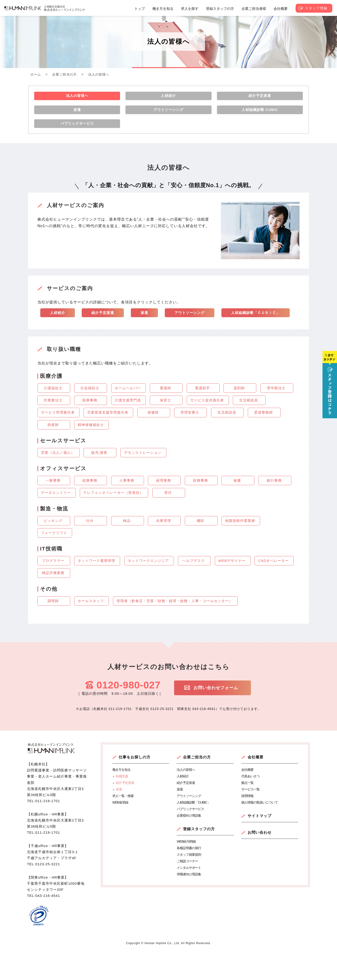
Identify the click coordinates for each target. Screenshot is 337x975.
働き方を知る (121, 794)
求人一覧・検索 (123, 820)
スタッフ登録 (316, 8)
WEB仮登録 (120, 827)
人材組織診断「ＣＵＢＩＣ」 (76, 336)
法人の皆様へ (186, 794)
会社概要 (256, 781)
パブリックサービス (190, 833)
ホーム (35, 74)
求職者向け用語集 (189, 898)
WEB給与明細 (186, 866)
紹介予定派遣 (104, 320)
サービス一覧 (250, 813)
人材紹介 (58, 320)
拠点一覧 (247, 807)
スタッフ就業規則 (189, 879)
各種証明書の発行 (189, 872)
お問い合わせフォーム (223, 712)
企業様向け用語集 (189, 840)
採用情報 (247, 820)
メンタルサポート (189, 892)
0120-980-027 (128, 709)
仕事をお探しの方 (134, 781)
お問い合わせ (259, 857)
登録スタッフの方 (199, 853)
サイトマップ (259, 840)
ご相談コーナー (187, 885)
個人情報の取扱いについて (259, 827)
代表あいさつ (250, 800)
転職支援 (122, 800)
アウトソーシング (193, 320)
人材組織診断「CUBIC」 (193, 827)
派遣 (147, 320)
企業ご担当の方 (64, 74)
